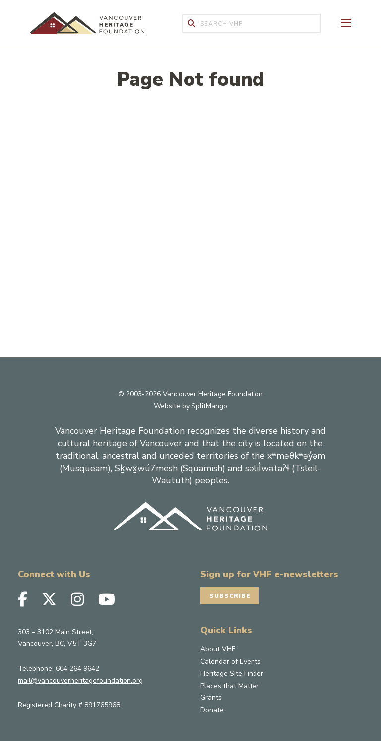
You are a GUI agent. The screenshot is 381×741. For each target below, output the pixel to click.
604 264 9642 (77, 668)
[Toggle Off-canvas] (346, 22)
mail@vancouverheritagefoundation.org (80, 680)
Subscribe (230, 596)
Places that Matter (229, 685)
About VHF (217, 649)
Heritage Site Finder (231, 673)
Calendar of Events (230, 661)
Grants (211, 697)
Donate (212, 710)
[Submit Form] (191, 23)
